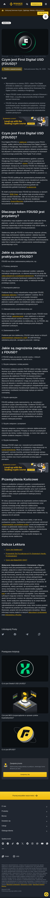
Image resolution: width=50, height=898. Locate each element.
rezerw (25, 163)
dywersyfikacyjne (17, 201)
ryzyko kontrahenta (8, 450)
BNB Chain (14, 194)
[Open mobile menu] (45, 4)
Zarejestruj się (36, 4)
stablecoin (23, 142)
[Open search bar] (26, 4)
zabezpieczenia (17, 316)
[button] (46, 4)
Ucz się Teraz (43, 13)
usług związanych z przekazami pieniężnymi (18, 276)
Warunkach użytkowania (13, 884)
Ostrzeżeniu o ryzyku (26, 884)
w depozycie (31, 187)
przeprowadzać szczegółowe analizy (15, 524)
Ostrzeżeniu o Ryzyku (13, 615)
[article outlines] (45, 16)
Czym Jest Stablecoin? (14, 550)
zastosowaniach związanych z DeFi (14, 338)
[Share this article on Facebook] (15, 634)
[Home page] (16, 4)
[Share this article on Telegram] (27, 634)
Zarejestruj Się (25, 774)
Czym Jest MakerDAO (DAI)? (16, 560)
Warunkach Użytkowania (37, 612)
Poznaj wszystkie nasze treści (25, 796)
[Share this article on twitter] (3, 634)
